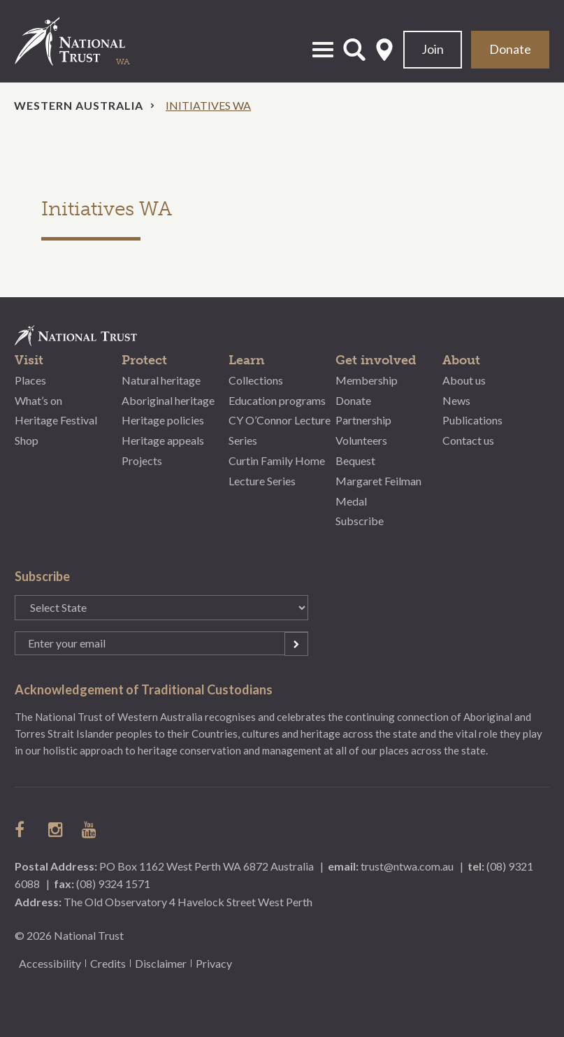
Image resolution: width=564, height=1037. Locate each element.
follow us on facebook (23, 829)
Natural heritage (161, 380)
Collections (256, 380)
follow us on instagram (56, 829)
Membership (366, 380)
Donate (510, 49)
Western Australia (78, 105)
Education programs (277, 400)
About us (464, 380)
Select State (384, 49)
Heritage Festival (56, 420)
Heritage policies (163, 420)
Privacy (214, 963)
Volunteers (361, 440)
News (456, 400)
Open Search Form (354, 49)
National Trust (84, 41)
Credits (108, 963)
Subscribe (359, 520)
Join (432, 49)
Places (30, 380)
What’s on (38, 400)
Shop (26, 440)
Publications (472, 420)
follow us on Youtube (90, 829)
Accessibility (50, 963)
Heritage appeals (163, 440)
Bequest (355, 460)
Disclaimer (161, 963)
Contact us (468, 440)
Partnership (363, 420)
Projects (142, 460)
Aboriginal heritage (168, 400)
